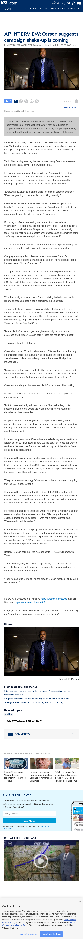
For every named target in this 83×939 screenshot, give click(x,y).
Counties (43, 8)
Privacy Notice (7, 828)
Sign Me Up (29, 821)
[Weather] (56, 3)
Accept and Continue (51, 934)
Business (71, 8)
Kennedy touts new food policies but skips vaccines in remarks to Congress (41, 776)
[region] (41, 918)
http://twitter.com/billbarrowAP (30, 602)
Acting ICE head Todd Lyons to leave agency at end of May (33, 702)
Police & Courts (57, 8)
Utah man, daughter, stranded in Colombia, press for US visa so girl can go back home (66, 776)
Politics (8, 714)
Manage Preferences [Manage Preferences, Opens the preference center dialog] (28, 934)
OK (79, 902)
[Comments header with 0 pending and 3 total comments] (41, 734)
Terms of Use (44, 826)
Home (33, 8)
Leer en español (71, 107)
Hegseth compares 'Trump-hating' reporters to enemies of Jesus (36, 698)
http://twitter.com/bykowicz (54, 599)
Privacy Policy (8, 922)
